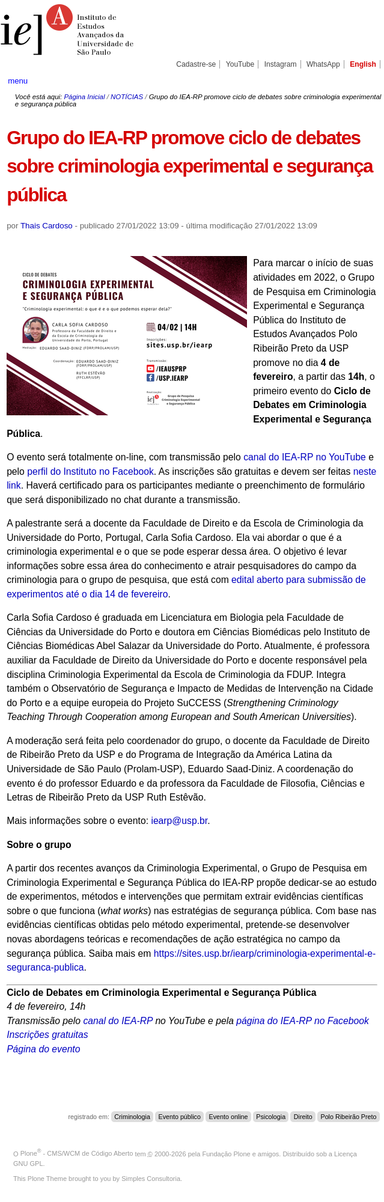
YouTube (240, 64)
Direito (303, 1116)
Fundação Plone (227, 1153)
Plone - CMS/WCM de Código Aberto (76, 1153)
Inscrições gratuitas (47, 1035)
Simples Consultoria (150, 1178)
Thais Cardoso (46, 225)
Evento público (180, 1116)
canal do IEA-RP (118, 1021)
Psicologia (270, 1116)
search (357, 80)
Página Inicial (84, 96)
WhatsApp (323, 64)
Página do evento (43, 1049)
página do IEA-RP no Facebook (302, 1021)
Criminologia (132, 1116)
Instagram (280, 64)
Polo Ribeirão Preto (349, 1116)
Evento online (228, 1116)
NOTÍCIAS (127, 96)
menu (18, 80)
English (363, 64)
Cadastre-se (196, 64)
